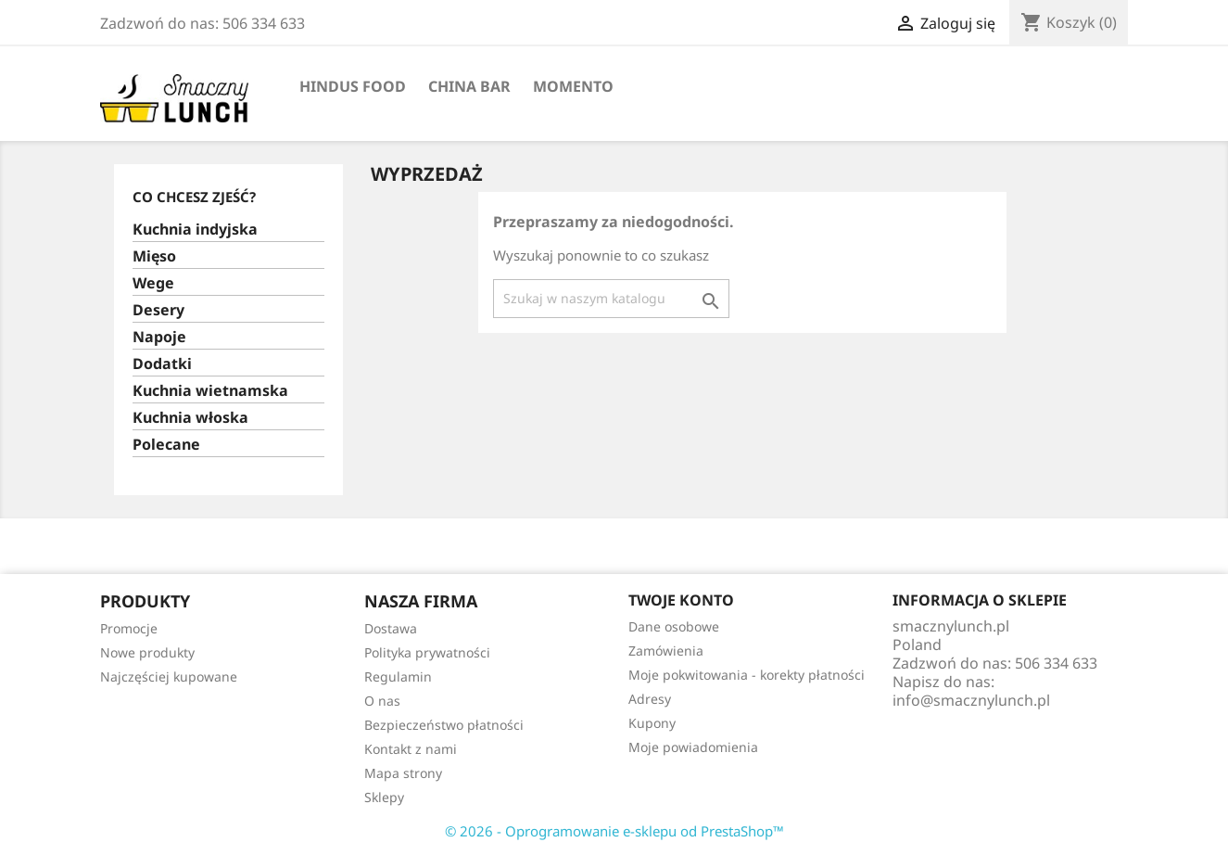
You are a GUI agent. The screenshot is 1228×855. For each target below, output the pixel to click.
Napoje (159, 337)
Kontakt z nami (410, 749)
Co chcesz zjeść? (194, 196)
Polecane (166, 444)
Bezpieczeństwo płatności (444, 725)
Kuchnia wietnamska (210, 391)
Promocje (129, 628)
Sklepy (384, 797)
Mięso (154, 256)
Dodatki (162, 364)
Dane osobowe (673, 626)
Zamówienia (665, 650)
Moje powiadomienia (693, 747)
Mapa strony (403, 773)
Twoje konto (681, 600)
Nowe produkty (147, 652)
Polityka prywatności (427, 652)
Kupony (652, 723)
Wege (153, 283)
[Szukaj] (611, 298)
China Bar (469, 86)
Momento (573, 86)
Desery (158, 310)
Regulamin (398, 676)
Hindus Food (352, 86)
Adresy (649, 699)
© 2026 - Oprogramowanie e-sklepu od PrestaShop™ (614, 831)
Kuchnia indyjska (195, 229)
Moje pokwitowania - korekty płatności (746, 674)
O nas (382, 700)
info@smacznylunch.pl (971, 700)
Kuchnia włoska (190, 418)
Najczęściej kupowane (168, 676)
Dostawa (390, 628)
